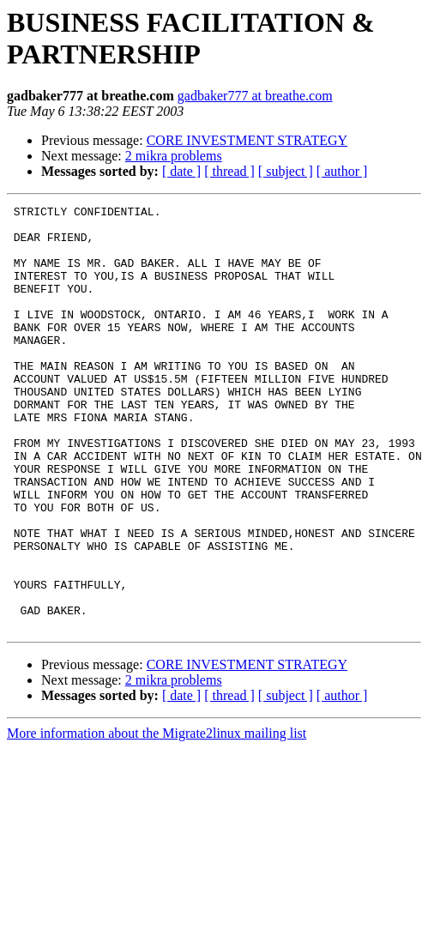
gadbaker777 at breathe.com (255, 95)
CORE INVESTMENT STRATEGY (247, 140)
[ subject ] (285, 171)
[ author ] (342, 171)
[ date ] (181, 171)
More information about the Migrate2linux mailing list (156, 818)
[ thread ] (229, 171)
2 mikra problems (173, 155)
